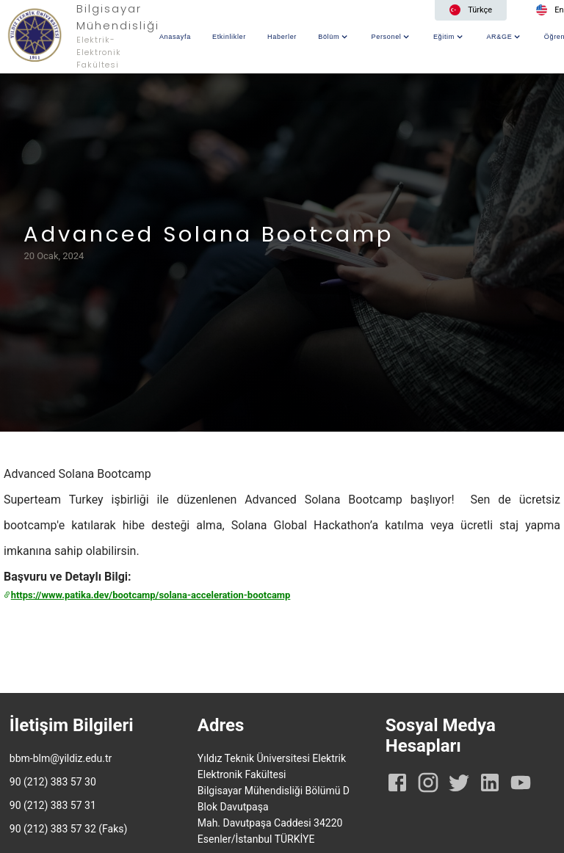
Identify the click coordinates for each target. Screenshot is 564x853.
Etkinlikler (229, 36)
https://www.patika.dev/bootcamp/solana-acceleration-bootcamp (147, 594)
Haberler (282, 36)
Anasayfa (175, 36)
